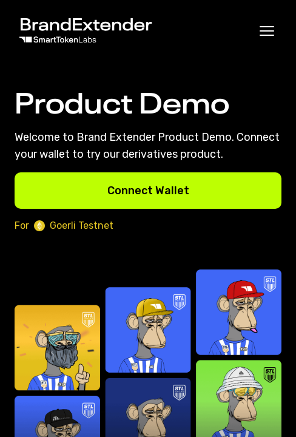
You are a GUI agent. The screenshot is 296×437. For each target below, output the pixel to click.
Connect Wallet (148, 190)
